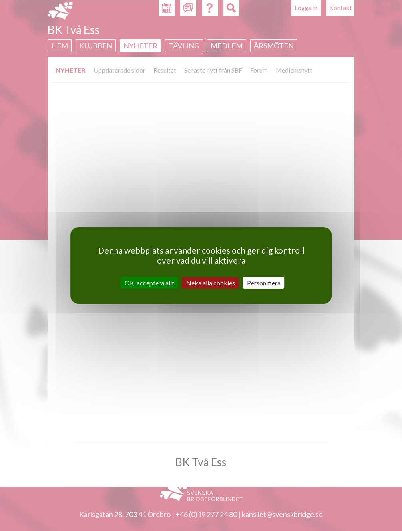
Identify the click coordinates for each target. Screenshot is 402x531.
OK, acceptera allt (149, 283)
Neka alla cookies (210, 283)
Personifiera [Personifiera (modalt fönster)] (264, 283)
